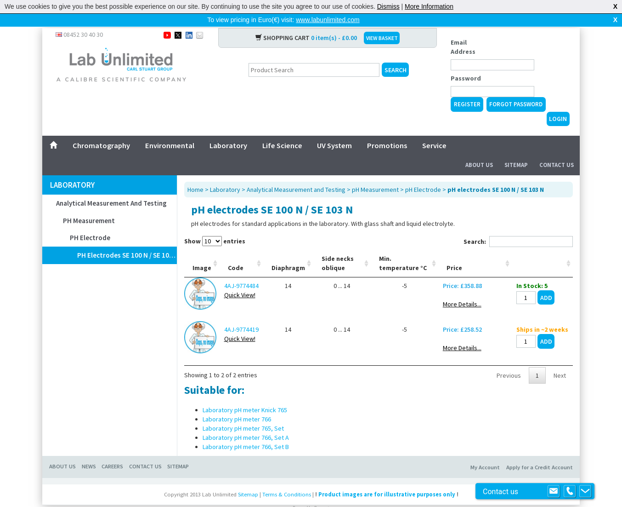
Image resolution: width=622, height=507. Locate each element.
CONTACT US (145, 451)
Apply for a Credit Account (539, 452)
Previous (509, 361)
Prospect (321, 493)
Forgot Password (516, 89)
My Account (485, 452)
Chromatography (101, 130)
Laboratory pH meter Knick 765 (245, 395)
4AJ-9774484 (241, 271)
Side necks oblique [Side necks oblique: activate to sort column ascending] (338, 248)
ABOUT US (62, 451)
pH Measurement (89, 206)
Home (195, 175)
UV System (334, 130)
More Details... (462, 289)
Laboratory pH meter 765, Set (243, 413)
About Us (479, 150)
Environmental (169, 130)
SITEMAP (178, 451)
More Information (429, 6)
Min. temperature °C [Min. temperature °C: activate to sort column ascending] (403, 248)
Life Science (282, 130)
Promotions (387, 130)
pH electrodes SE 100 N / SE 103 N (127, 240)
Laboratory (228, 130)
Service (434, 130)
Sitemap (516, 150)
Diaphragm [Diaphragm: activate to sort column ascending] (288, 253)
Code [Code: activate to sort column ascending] (235, 253)
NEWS (89, 451)
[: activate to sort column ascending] (542, 249)
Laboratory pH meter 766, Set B (246, 432)
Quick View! (239, 280)
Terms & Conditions (286, 479)
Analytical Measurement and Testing (111, 188)
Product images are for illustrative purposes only (386, 479)
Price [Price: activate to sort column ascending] (454, 253)
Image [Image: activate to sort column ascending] (201, 253)
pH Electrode (90, 223)
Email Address (463, 32)
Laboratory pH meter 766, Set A (246, 423)
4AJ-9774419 (241, 315)
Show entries (214, 226)
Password (466, 63)
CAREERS (112, 451)
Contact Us (556, 150)
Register (467, 89)
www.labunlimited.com (328, 19)
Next (560, 361)
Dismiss (388, 6)
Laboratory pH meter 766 (237, 404)
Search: (518, 226)
